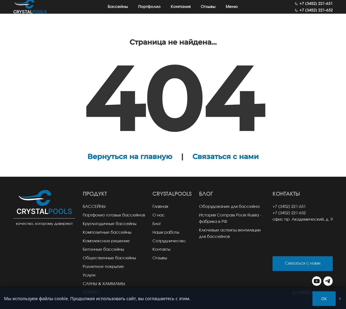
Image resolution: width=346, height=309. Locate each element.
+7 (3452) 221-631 (316, 8)
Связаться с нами (225, 156)
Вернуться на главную (129, 156)
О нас (158, 215)
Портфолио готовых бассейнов (114, 215)
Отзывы (208, 11)
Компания (181, 11)
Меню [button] (232, 11)
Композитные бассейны (107, 233)
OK (324, 298)
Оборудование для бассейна (229, 207)
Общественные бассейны (109, 258)
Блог (156, 224)
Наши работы (165, 233)
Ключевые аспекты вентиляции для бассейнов (230, 233)
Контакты (161, 250)
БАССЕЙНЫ (94, 207)
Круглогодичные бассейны (109, 224)
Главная (160, 207)
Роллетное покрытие (103, 267)
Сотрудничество (169, 241)
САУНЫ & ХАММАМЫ (104, 284)
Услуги (89, 275)
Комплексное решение (106, 241)
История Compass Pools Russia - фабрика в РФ (230, 218)
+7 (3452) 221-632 (316, 15)
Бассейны (118, 11)
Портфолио (149, 11)
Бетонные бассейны (103, 250)
